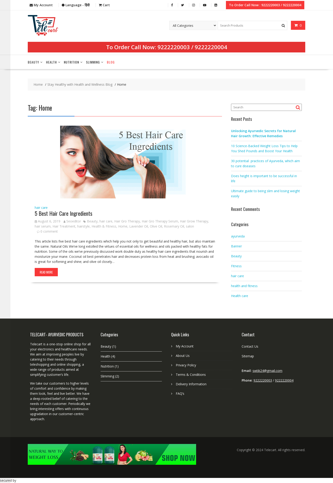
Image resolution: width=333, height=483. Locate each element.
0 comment (49, 231)
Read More (46, 272)
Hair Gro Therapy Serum (160, 221)
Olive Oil (156, 226)
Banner (236, 246)
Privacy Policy (186, 365)
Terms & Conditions (191, 374)
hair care (41, 207)
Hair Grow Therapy (194, 221)
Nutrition (71, 62)
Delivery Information (191, 384)
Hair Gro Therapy (127, 221)
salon (190, 226)
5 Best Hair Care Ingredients (63, 213)
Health (51, 62)
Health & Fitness (104, 226)
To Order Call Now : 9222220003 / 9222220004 (265, 5)
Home (122, 226)
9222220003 (173, 47)
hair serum (43, 226)
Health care (239, 296)
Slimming (93, 62)
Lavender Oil (138, 226)
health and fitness (244, 286)
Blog (111, 62)
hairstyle (83, 226)
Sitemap (248, 356)
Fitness (236, 266)
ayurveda (238, 236)
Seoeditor (72, 221)
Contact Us (250, 346)
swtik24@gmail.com (267, 370)
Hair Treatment (63, 226)
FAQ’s (180, 393)
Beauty (33, 62)
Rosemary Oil (174, 226)
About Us (183, 355)
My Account (185, 346)
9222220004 (211, 47)
